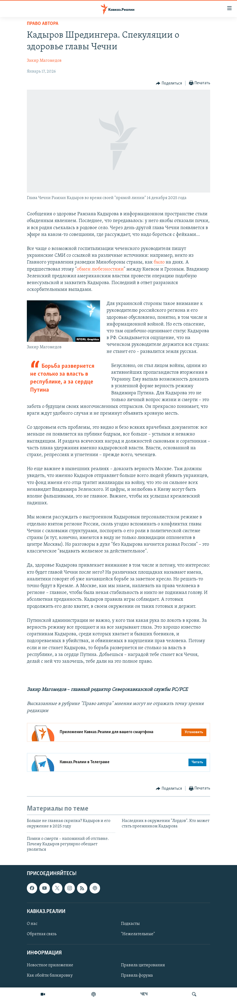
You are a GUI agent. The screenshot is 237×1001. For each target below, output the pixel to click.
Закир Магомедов (44, 60)
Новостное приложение (50, 965)
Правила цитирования (143, 965)
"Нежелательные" (138, 934)
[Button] (169, 83)
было (159, 262)
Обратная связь (41, 934)
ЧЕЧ (144, 994)
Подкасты (130, 924)
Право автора (42, 23)
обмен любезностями (100, 269)
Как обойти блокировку (50, 975)
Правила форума (137, 975)
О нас (32, 924)
